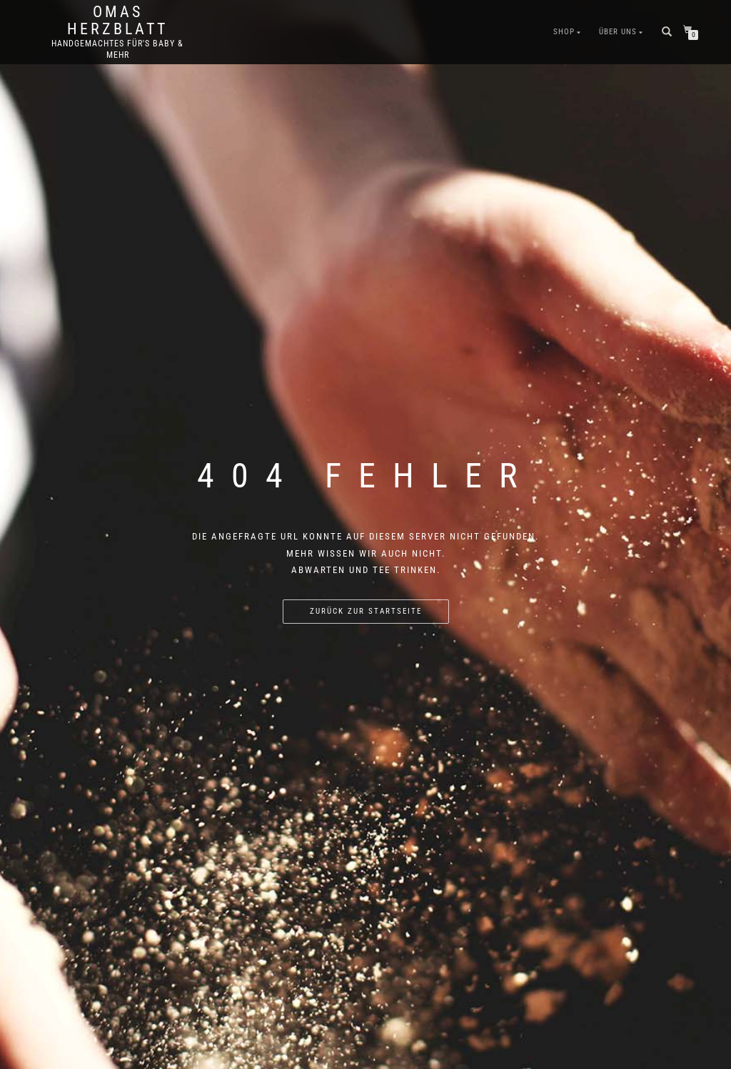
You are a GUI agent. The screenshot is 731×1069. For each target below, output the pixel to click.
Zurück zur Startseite (366, 611)
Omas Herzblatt (117, 21)
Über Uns (618, 31)
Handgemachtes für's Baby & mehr (117, 49)
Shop (564, 31)
